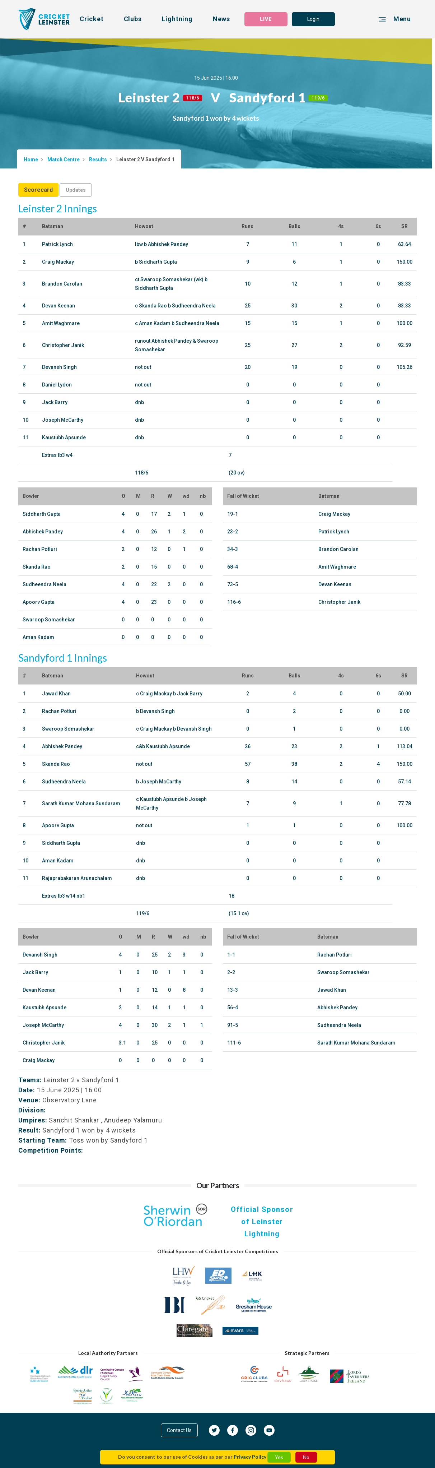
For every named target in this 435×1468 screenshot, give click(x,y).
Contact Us (179, 1430)
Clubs (133, 19)
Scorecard (38, 189)
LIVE (266, 19)
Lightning (177, 19)
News (221, 19)
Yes (279, 1457)
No (306, 1457)
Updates (76, 190)
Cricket (92, 19)
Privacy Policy (250, 1457)
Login (313, 19)
